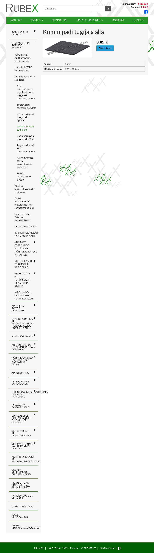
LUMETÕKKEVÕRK (22, 506)
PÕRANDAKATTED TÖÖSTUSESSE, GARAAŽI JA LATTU (22, 361)
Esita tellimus (105, 48)
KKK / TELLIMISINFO (88, 20)
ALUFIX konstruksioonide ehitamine (24, 189)
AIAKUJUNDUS (20, 373)
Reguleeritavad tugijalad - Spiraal (25, 117)
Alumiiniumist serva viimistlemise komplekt (25, 162)
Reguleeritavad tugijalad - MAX (25, 137)
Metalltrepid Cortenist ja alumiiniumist (21, 485)
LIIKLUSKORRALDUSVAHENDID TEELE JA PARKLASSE (25, 394)
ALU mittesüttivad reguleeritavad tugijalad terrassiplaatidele (26, 92)
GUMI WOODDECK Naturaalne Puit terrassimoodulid (24, 203)
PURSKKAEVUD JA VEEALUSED (22, 496)
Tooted (35, 20)
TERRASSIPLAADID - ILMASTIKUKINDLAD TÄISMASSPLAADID (26, 231)
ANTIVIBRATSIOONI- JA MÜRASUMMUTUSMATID (25, 459)
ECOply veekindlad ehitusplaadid (21, 472)
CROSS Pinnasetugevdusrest (25, 526)
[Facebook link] (146, 12)
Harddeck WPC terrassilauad (23, 69)
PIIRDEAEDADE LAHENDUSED (20, 382)
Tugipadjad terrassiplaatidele (26, 106)
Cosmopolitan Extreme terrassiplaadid (23, 217)
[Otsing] (108, 8)
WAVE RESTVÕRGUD (20, 516)
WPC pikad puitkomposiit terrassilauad (22, 57)
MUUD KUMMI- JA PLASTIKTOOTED (21, 433)
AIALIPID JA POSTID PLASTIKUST (19, 308)
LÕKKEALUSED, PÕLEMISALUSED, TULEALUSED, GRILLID (22, 419)
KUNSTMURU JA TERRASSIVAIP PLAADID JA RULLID (23, 280)
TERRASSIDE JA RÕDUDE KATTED (20, 45)
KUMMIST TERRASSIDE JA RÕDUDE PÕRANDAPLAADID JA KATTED (26, 248)
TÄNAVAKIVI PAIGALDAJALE (20, 406)
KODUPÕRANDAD (22, 336)
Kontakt (118, 20)
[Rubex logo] (22, 8)
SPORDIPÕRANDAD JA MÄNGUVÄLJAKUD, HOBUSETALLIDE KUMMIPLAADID (23, 323)
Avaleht (16, 20)
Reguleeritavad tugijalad (23, 78)
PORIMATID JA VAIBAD (20, 33)
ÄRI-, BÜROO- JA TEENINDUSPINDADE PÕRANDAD (24, 347)
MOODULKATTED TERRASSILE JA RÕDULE (25, 264)
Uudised (138, 20)
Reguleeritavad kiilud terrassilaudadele (26, 148)
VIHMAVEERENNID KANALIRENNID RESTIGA (22, 446)
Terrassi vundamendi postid (24, 176)
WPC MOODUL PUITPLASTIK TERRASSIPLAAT (24, 295)
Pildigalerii (59, 20)
